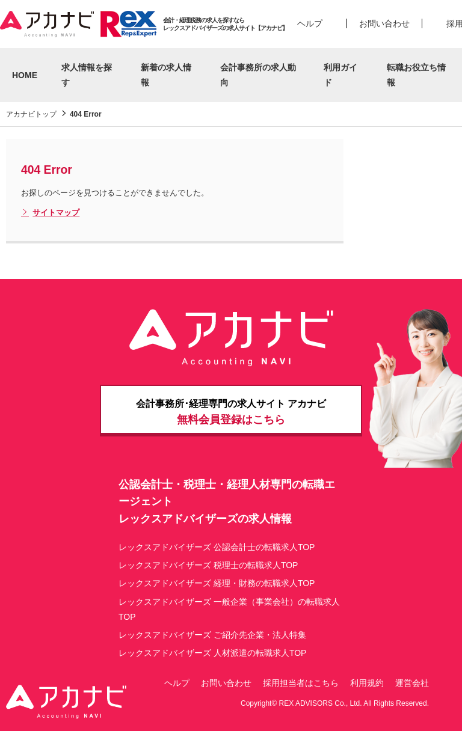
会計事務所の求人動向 (258, 75)
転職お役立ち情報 (416, 75)
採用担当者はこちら (301, 683)
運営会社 (412, 683)
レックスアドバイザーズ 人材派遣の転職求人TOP (212, 653)
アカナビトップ (31, 114)
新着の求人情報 (166, 75)
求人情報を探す (86, 75)
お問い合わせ (384, 23)
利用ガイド (340, 75)
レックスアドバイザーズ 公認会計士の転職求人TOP (217, 547)
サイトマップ (50, 213)
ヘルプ (309, 23)
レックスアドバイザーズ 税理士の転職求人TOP (208, 565)
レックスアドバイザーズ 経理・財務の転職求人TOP (217, 583)
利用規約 (367, 683)
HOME (24, 75)
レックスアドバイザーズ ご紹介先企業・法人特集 (212, 635)
